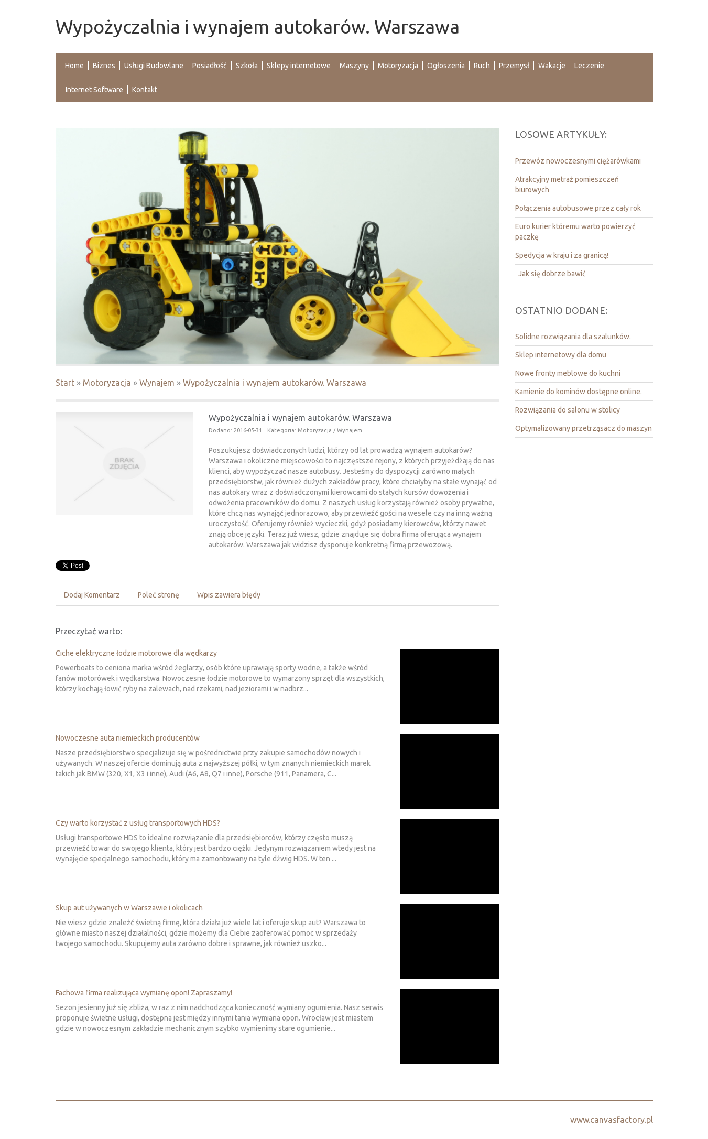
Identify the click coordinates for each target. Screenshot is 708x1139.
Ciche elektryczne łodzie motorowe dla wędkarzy (136, 653)
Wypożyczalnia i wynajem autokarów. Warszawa (274, 382)
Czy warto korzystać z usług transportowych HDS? (138, 823)
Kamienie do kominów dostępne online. (578, 391)
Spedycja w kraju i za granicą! (561, 255)
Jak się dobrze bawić (550, 273)
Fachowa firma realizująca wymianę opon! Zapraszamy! (144, 993)
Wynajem (157, 382)
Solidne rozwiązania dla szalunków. (573, 336)
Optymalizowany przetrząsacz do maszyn (583, 428)
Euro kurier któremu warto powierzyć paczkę (575, 231)
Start (65, 382)
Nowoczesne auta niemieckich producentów (128, 738)
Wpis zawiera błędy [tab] (228, 595)
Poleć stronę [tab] (158, 595)
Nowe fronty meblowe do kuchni (567, 373)
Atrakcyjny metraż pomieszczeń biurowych (567, 184)
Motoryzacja (107, 382)
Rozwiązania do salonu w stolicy (567, 410)
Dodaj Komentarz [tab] (92, 595)
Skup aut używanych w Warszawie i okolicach (129, 908)
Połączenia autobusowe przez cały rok (578, 208)
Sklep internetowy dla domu (560, 355)
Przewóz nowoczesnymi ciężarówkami (578, 161)
